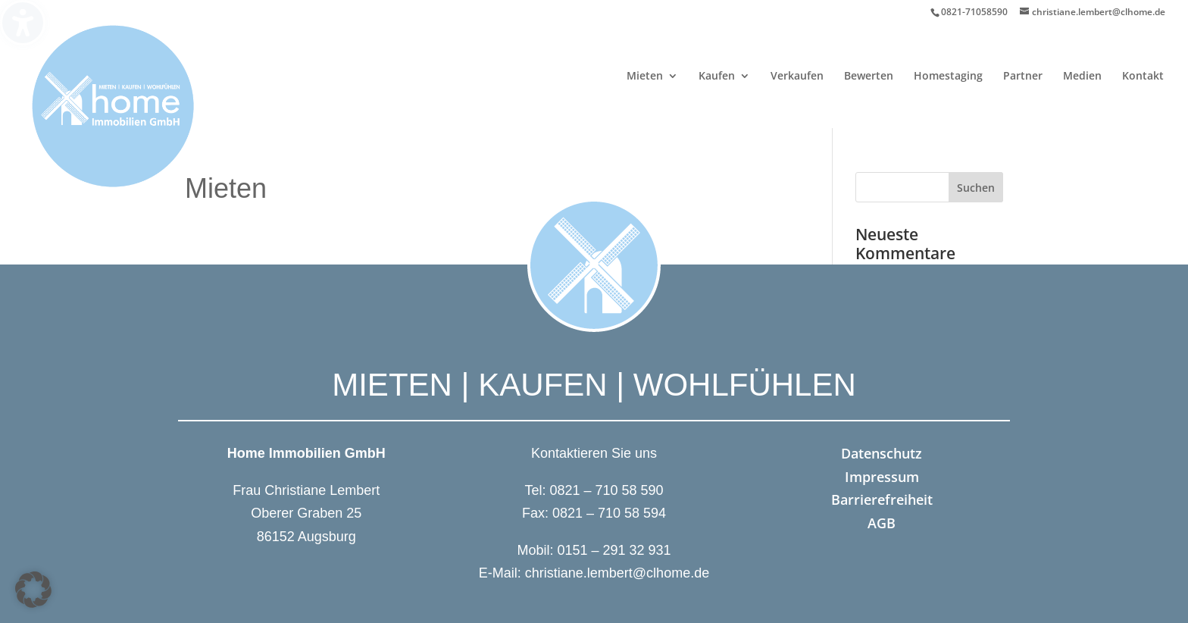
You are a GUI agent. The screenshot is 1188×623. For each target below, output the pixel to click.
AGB (882, 523)
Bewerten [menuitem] (868, 76)
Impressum (882, 477)
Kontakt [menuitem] (1143, 76)
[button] (33, 589)
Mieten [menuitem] (645, 76)
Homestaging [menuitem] (948, 76)
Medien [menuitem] (1082, 76)
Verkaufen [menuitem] (797, 76)
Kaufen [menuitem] (717, 76)
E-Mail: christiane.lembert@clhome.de (594, 573)
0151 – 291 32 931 (614, 550)
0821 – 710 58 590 (606, 490)
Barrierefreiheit (882, 499)
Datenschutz (881, 453)
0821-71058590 (974, 11)
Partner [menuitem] (1023, 76)
